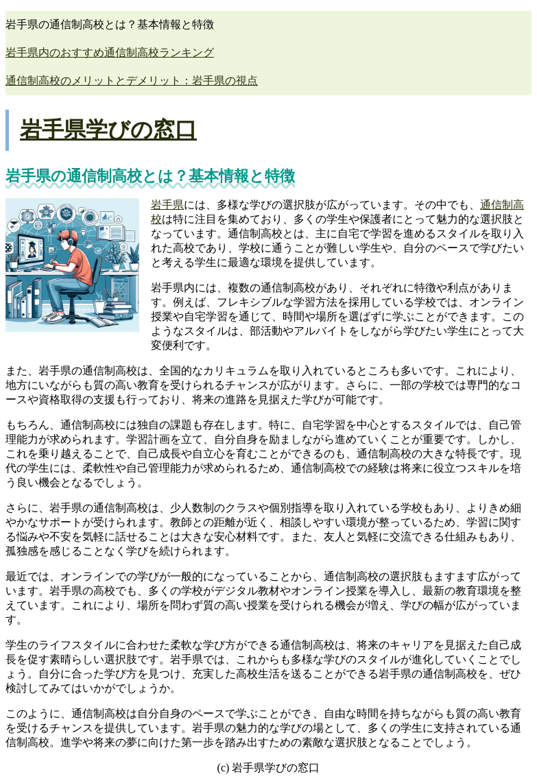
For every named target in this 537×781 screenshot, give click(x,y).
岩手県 (167, 205)
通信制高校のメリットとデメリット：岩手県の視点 (131, 80)
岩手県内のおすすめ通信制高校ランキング (109, 52)
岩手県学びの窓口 (108, 129)
